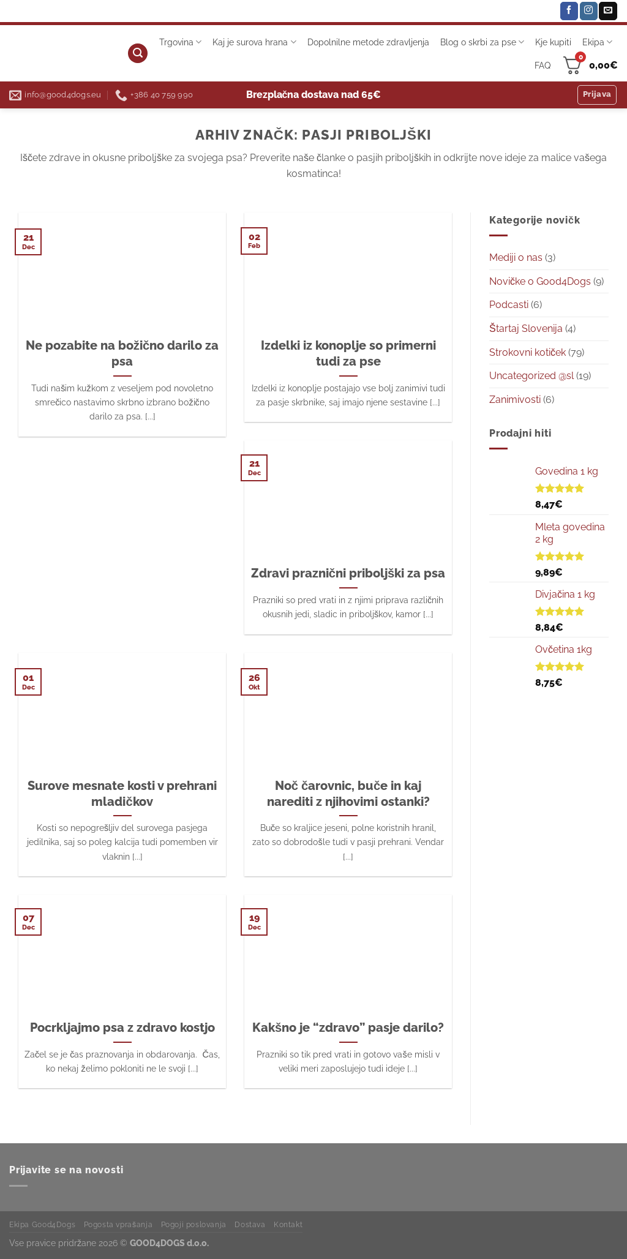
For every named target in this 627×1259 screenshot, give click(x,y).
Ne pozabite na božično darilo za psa (122, 353)
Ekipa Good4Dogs (42, 1224)
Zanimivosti (515, 399)
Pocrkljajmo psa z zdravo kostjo (122, 1027)
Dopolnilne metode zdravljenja (368, 42)
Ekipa (597, 42)
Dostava (250, 1224)
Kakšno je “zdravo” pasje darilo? (348, 1027)
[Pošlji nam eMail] (608, 11)
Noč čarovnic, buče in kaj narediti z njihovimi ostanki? (348, 793)
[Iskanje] (138, 53)
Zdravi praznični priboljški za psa (348, 573)
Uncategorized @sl (531, 375)
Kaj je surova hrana (254, 42)
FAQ (542, 65)
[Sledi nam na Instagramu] (589, 11)
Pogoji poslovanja (194, 1224)
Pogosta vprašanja (118, 1224)
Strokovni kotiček (527, 352)
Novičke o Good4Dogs (540, 281)
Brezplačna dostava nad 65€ (313, 94)
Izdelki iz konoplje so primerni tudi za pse (348, 353)
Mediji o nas (516, 257)
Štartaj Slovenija (526, 328)
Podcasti (508, 304)
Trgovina (180, 42)
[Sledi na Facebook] (569, 11)
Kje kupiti (553, 42)
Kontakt (288, 1224)
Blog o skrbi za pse (482, 42)
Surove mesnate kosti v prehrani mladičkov (122, 793)
